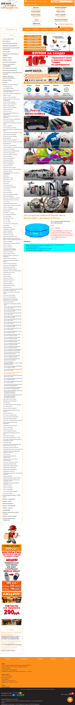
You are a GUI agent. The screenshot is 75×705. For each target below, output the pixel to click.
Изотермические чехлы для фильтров (12, 449)
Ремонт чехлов (7, 95)
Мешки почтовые (7, 486)
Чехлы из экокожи (7, 125)
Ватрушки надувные (8, 283)
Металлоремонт (8, 503)
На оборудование (7, 86)
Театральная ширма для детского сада (11, 433)
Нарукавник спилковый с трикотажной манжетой (12, 473)
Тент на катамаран (8, 489)
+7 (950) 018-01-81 (36, 25)
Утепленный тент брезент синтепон (12, 205)
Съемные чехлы (7, 442)
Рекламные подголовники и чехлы (11, 437)
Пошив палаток (7, 274)
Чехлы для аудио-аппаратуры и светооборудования (11, 91)
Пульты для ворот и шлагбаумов (9, 65)
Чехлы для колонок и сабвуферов (11, 119)
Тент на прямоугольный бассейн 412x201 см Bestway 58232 (12, 356)
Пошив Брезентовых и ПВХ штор (11, 496)
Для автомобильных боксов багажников (10, 423)
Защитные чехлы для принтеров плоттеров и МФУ (11, 480)
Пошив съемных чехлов (9, 253)
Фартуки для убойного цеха (10, 236)
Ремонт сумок (7, 501)
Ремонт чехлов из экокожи (9, 107)
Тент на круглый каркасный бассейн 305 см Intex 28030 (13, 370)
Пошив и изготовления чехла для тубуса (11, 293)
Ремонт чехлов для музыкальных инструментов (11, 99)
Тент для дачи (6, 402)
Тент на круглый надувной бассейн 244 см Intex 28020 (12, 307)
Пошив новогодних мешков (10, 269)
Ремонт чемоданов (9, 499)
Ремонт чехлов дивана (9, 105)
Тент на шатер (6, 221)
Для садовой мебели (8, 88)
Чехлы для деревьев (8, 163)
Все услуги (11, 29)
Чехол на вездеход (8, 487)
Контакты (44, 29)
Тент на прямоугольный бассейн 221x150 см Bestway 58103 (12, 335)
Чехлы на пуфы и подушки (9, 127)
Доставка (36, 29)
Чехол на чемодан (7, 241)
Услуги (11, 35)
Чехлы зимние (6, 454)
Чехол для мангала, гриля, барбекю (12, 169)
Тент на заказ (6, 220)
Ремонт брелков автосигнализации (8, 77)
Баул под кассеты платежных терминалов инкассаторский (10, 299)
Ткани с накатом (7, 245)
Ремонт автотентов (8, 109)
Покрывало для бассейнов (9, 401)
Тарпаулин (5, 176)
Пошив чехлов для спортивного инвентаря (11, 116)
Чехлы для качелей (8, 160)
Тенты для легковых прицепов (10, 199)
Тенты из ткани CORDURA (9, 408)
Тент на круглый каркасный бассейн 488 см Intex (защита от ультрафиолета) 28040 (13, 392)
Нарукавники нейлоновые (9, 467)
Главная (28, 29)
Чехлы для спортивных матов (10, 462)
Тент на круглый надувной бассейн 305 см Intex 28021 (12, 313)
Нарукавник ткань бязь (9, 471)
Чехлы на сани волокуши (9, 297)
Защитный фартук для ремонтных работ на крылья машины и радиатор (12, 239)
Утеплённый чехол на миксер (10, 491)
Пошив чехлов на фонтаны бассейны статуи (12, 123)
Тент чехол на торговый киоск (10, 223)
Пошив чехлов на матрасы (9, 258)
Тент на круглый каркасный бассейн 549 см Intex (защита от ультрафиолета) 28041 (13, 396)
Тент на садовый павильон (10, 431)
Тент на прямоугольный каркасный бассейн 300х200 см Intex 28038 (12, 350)
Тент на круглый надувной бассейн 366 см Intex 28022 (12, 319)
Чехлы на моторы (7, 192)
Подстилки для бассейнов (9, 399)
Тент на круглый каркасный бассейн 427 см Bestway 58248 (13, 379)
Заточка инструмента (9, 62)
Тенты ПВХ (6, 183)
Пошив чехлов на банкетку (9, 263)
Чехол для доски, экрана (9, 167)
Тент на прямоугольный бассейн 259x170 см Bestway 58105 (12, 341)
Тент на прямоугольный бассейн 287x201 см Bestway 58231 (12, 338)
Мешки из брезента (8, 232)
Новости (11, 629)
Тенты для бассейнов (8, 302)
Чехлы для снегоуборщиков (10, 265)
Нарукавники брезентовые (9, 464)
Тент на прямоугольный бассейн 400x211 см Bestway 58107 (12, 347)
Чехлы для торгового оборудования (12, 93)
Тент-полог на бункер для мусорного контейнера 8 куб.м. (12, 440)
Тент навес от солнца (8, 212)
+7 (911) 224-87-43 (35, 9)
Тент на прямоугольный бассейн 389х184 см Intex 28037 (12, 353)
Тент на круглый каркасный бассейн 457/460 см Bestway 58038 (13, 385)
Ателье (5, 82)
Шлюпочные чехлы (8, 413)
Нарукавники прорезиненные (10, 465)
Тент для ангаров (7, 406)
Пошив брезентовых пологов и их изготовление (11, 173)
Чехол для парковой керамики (10, 194)
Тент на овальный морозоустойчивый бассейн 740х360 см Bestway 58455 (13, 363)
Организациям (56, 29)
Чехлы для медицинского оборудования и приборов (9, 249)
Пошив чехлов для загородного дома (12, 132)
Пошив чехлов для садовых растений (12, 141)
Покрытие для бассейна (9, 267)
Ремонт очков (7, 60)
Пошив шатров (7, 276)
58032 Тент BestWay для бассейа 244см (12, 304)
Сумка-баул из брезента (9, 229)
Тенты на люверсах (8, 207)
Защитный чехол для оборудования (12, 270)
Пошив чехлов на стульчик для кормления (11, 256)
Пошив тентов (6, 210)
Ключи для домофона (10, 70)
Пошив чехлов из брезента (10, 140)
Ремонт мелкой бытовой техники (10, 513)
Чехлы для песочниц (8, 234)
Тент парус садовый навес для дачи (12, 404)
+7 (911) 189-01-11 (36, 21)
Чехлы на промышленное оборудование (9, 456)
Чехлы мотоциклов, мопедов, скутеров (13, 147)
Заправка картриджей (10, 45)
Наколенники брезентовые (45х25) (11, 478)
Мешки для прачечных (8, 280)
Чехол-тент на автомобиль (9, 145)
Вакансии (67, 29)
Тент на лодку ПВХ (8, 427)
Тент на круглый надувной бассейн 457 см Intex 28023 (12, 329)
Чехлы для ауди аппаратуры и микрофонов (10, 113)
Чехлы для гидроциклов (9, 152)
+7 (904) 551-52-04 (35, 12)
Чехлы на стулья (7, 111)
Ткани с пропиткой (7, 247)
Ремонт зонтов (7, 508)
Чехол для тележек (8, 278)
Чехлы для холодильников (9, 415)
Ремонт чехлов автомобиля (10, 103)
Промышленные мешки (9, 285)
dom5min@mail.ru (66, 27)
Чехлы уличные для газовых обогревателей (10, 459)
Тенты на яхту (6, 188)
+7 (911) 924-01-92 (60, 9)
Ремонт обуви (7, 80)
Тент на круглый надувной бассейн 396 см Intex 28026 (12, 322)
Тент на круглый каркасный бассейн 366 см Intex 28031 (13, 376)
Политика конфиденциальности (28, 689)
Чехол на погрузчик (8, 429)
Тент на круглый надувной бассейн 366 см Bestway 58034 (12, 316)
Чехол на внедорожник (9, 158)
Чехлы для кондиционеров (10, 418)
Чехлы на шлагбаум (8, 251)
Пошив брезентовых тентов (10, 203)
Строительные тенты (8, 218)
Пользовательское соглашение (46, 689)
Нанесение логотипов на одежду (11, 54)
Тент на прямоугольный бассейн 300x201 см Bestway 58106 (12, 344)
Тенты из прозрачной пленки (10, 209)
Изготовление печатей (10, 43)
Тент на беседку (7, 216)
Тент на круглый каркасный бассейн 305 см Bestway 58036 (13, 366)
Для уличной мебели (8, 162)
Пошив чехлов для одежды (10, 136)
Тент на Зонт (6, 201)
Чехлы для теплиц (7, 493)
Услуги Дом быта (8, 39)
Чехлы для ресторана (8, 121)
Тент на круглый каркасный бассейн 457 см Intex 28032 (13, 382)
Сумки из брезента (8, 231)
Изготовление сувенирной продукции (11, 48)
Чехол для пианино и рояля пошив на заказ (12, 130)
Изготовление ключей (10, 68)
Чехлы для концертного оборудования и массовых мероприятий (12, 289)
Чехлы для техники (8, 165)
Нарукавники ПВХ (7, 476)
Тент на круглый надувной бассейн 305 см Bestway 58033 (12, 310)
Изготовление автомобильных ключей (12, 73)
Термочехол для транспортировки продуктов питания (11, 451)
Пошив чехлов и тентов (10, 84)
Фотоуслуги (6, 51)
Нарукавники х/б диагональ (10, 469)
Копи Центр (6, 41)
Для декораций (7, 138)
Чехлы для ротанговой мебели (10, 416)
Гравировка (6, 510)
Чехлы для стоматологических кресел (12, 420)
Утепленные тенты (8, 185)
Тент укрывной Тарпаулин (9, 187)
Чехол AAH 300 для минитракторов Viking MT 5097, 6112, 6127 (12, 445)
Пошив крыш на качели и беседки (11, 243)
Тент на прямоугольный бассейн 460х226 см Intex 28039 (12, 359)
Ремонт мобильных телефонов (9, 519)
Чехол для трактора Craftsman (10, 447)
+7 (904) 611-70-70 (60, 12)
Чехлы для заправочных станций (11, 198)
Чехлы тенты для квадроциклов (11, 151)
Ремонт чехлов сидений (9, 102)
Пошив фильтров (7, 227)
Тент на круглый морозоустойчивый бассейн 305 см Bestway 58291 (13, 388)
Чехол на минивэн (7, 156)
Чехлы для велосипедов (9, 295)
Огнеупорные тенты (8, 179)
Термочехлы (6, 225)
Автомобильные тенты (8, 272)
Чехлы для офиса (7, 171)
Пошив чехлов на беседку (9, 134)
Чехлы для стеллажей (8, 435)
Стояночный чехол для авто (10, 425)
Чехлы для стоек (7, 287)
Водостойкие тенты (8, 177)
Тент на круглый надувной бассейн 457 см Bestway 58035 (12, 326)
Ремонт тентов (6, 181)
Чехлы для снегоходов (8, 149)
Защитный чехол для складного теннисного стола (11, 483)
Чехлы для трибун (7, 281)
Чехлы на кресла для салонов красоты (10, 261)
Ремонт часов (7, 57)
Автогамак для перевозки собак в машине (11, 411)
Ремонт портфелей (9, 505)
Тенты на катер (7, 190)
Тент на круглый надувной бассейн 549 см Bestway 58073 (12, 332)
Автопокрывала (7, 143)
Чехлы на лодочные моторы (10, 154)
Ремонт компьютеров (9, 516)
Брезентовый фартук (8, 196)
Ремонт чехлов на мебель (9, 97)
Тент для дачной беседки (9, 214)
